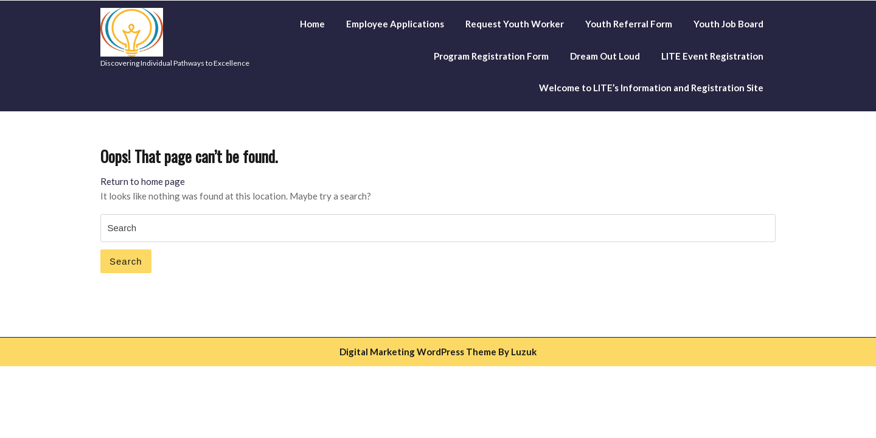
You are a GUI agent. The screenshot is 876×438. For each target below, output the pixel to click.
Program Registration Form (491, 55)
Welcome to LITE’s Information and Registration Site (651, 87)
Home (312, 23)
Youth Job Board (728, 23)
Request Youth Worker (514, 23)
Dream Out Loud (605, 55)
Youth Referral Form (628, 23)
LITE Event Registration (712, 55)
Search (125, 261)
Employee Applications (395, 23)
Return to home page (142, 181)
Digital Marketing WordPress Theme (417, 351)
